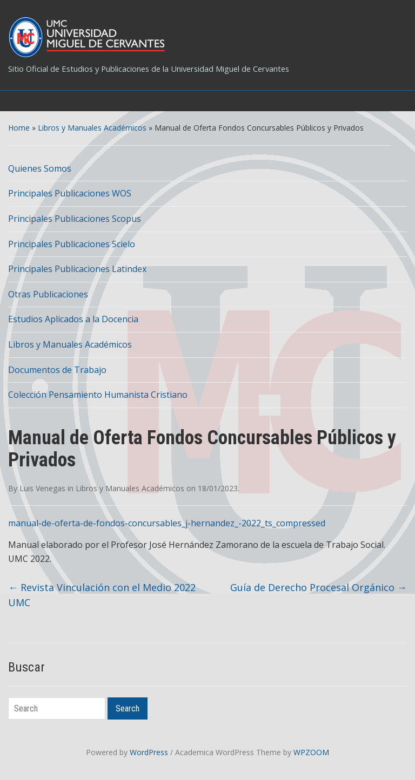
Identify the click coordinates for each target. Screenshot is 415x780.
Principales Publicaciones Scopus (74, 219)
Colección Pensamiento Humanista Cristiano (98, 395)
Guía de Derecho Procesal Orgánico (318, 587)
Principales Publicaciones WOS (69, 193)
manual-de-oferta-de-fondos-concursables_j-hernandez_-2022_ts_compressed (166, 523)
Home (19, 128)
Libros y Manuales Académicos (92, 128)
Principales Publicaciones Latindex (77, 269)
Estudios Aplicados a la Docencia (73, 319)
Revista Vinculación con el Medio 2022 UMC (102, 595)
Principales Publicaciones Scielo (71, 244)
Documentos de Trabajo (57, 370)
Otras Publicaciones (48, 294)
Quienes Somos (39, 168)
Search (127, 708)
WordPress (149, 752)
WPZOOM (311, 752)
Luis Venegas (42, 488)
